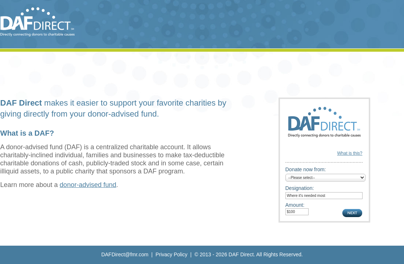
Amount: (295, 205)
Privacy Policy (172, 254)
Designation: (299, 188)
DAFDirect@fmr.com (125, 254)
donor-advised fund (88, 184)
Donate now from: (305, 169)
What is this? (350, 153)
